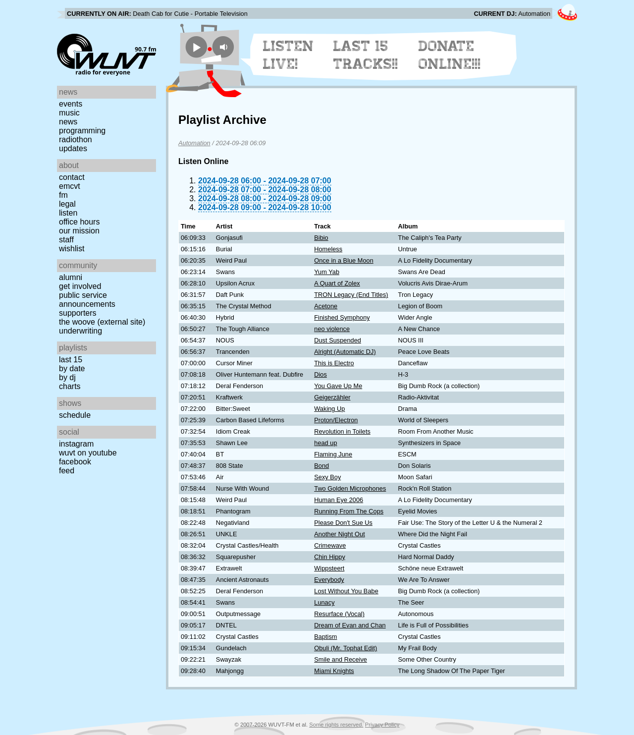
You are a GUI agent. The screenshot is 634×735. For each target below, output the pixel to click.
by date (72, 368)
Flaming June (333, 454)
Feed (66, 470)
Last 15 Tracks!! (365, 55)
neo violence (332, 329)
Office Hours (79, 222)
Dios (320, 374)
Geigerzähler (332, 397)
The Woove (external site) (102, 322)
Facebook (75, 461)
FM (63, 195)
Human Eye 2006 (338, 500)
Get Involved (80, 286)
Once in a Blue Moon (343, 260)
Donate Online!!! (450, 55)
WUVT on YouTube (88, 453)
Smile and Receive (340, 659)
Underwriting (80, 331)
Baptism (325, 636)
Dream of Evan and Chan (349, 625)
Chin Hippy (329, 557)
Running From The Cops (348, 511)
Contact (72, 177)
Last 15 (70, 359)
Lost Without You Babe (346, 591)
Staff (66, 239)
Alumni (70, 277)
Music (69, 113)
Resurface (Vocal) (339, 614)
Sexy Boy (327, 477)
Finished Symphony (342, 317)
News (68, 121)
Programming (82, 130)
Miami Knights (334, 671)
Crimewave (330, 545)
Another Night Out (339, 534)
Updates (73, 148)
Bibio (321, 237)
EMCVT (69, 186)
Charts (70, 386)
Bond (321, 465)
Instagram (76, 444)
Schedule (75, 415)
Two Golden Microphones (350, 488)
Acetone (325, 306)
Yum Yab (326, 272)
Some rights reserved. (336, 725)
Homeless (328, 249)
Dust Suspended (337, 340)
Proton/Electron (336, 420)
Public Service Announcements (87, 299)
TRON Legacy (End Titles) (351, 294)
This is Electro (334, 363)
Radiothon (75, 139)
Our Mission (79, 230)
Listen (68, 213)
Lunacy (324, 602)
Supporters (78, 313)
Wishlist (72, 248)
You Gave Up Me (338, 386)
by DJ (67, 377)
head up (325, 443)
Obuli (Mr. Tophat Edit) (345, 648)
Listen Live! (288, 55)
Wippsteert (329, 568)
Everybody (329, 579)
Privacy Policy (382, 725)
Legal (67, 204)
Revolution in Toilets (342, 431)
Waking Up (329, 408)
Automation (194, 143)
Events (70, 104)
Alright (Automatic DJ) (344, 351)
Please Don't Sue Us (343, 522)
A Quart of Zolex (337, 283)
